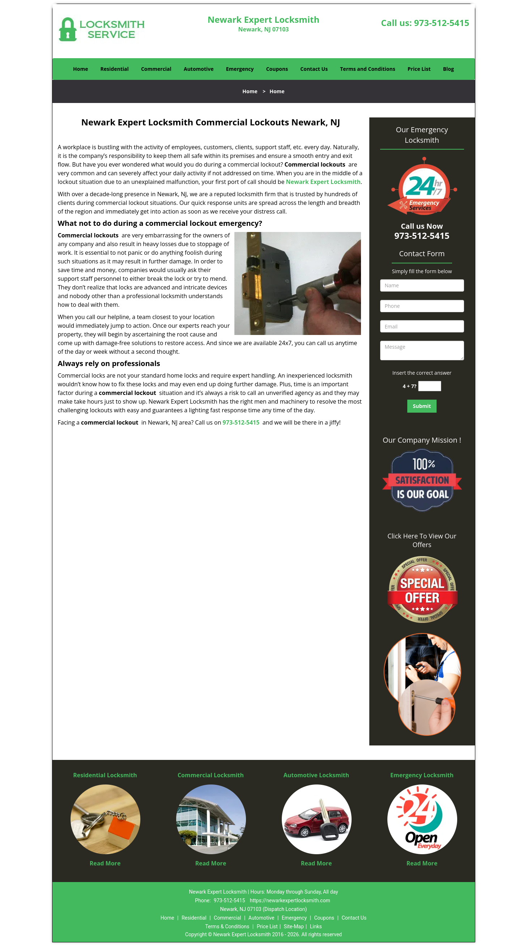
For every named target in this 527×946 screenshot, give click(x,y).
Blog (448, 68)
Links (316, 926)
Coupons (277, 68)
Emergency (240, 68)
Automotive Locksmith (316, 775)
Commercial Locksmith (211, 775)
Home (80, 68)
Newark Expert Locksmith (323, 182)
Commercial (156, 68)
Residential (115, 68)
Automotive (199, 68)
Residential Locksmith (105, 775)
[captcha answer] (429, 386)
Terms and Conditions (367, 68)
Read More (105, 863)
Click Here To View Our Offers (421, 540)
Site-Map (294, 926)
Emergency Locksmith (422, 775)
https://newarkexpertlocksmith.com (290, 900)
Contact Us (314, 68)
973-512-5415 (441, 23)
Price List (419, 68)
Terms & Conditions (227, 926)
